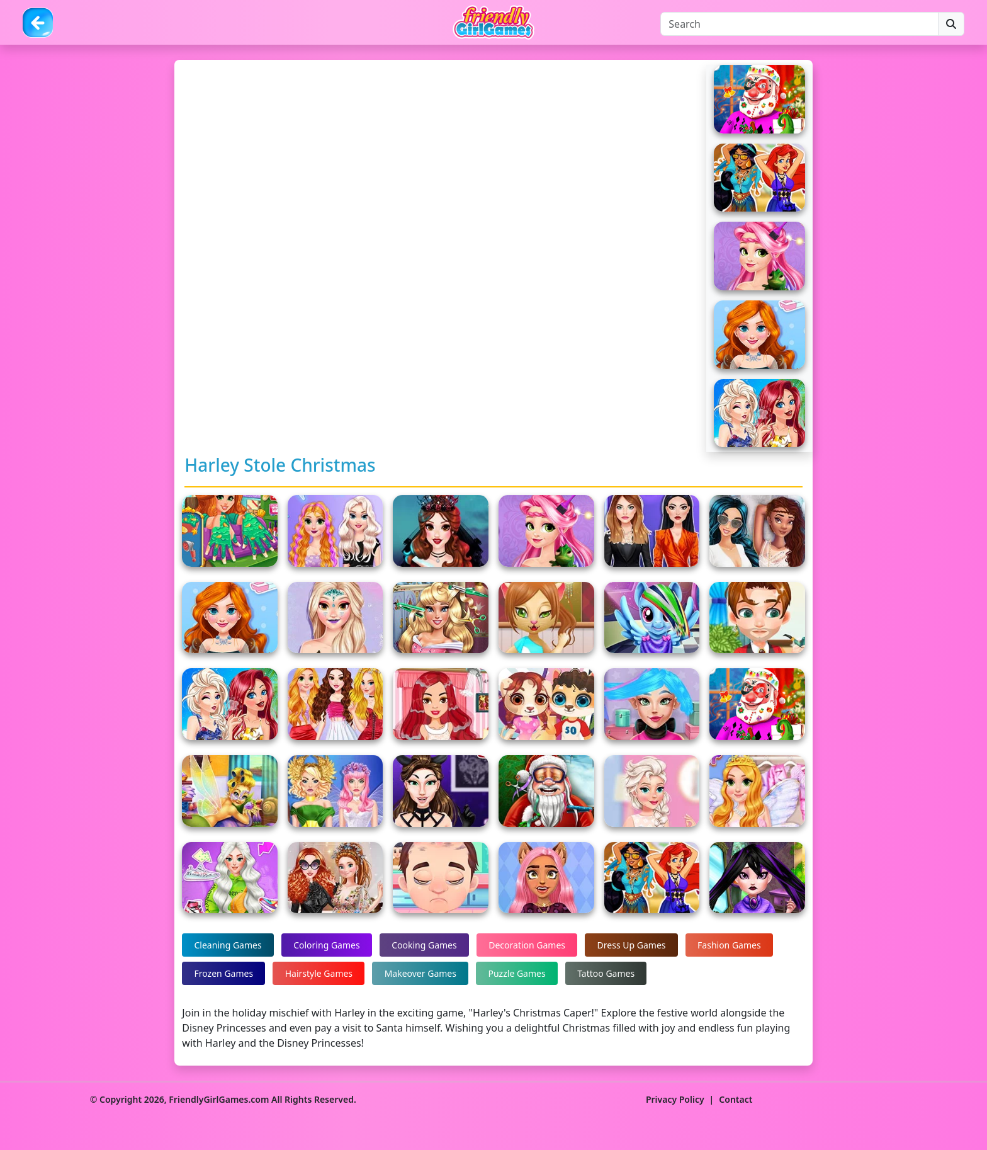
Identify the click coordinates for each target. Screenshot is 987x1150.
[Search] (799, 24)
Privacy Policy (675, 1099)
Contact (735, 1099)
